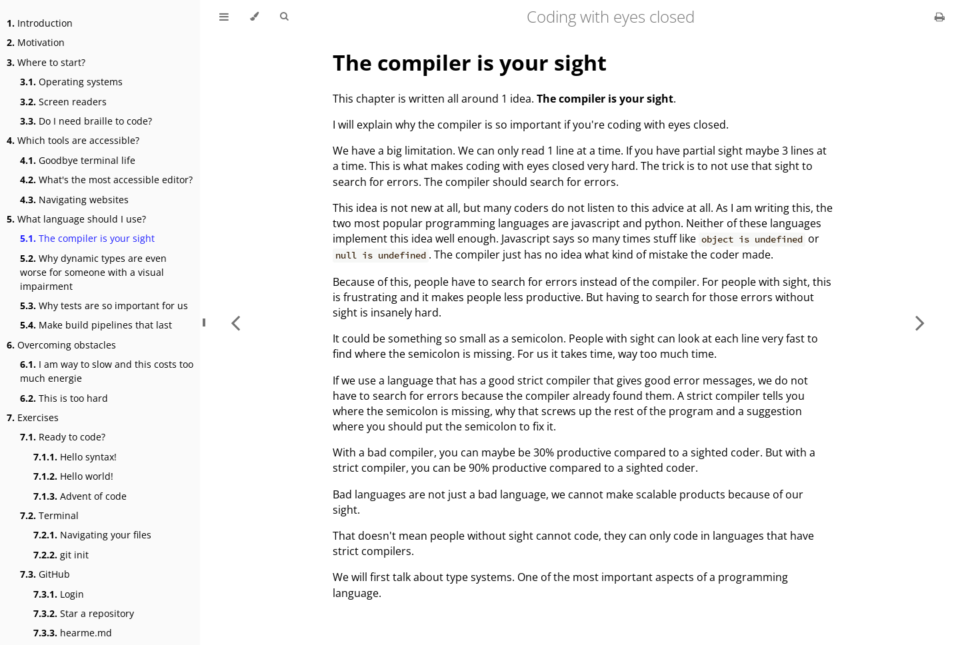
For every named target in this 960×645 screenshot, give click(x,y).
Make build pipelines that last (96, 325)
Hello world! (73, 476)
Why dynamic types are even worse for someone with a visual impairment (93, 272)
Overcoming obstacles (61, 344)
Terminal (49, 515)
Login (58, 594)
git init (61, 554)
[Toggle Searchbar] (284, 16)
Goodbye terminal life (77, 160)
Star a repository (83, 613)
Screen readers (63, 101)
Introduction (40, 23)
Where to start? (46, 62)
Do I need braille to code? (86, 121)
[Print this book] (939, 16)
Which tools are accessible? (73, 140)
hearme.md (72, 632)
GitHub (45, 574)
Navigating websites (74, 199)
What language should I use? (76, 219)
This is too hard (64, 398)
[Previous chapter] (235, 322)
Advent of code (80, 496)
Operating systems (71, 81)
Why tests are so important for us (104, 305)
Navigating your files (92, 534)
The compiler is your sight (87, 238)
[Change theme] (254, 16)
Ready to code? (62, 436)
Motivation (36, 42)
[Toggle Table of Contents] (224, 16)
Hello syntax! (75, 456)
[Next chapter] (920, 322)
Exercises (33, 417)
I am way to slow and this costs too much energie (106, 371)
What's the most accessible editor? (106, 179)
